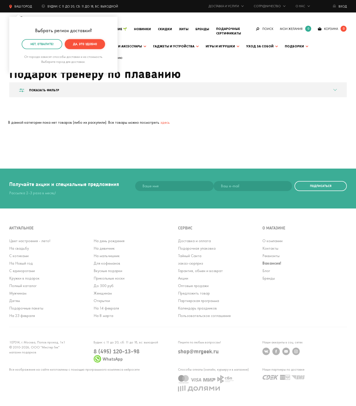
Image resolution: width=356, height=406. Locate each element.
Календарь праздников (197, 308)
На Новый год (21, 263)
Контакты (270, 248)
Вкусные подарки (108, 270)
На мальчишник (107, 255)
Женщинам (103, 293)
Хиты (183, 29)
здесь (165, 122)
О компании (272, 240)
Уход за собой (260, 46)
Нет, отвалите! (42, 44)
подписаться (320, 186)
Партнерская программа (198, 300)
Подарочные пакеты (26, 308)
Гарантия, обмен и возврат (200, 270)
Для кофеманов (107, 263)
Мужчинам (17, 293)
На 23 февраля (22, 315)
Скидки (165, 29)
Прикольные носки (109, 278)
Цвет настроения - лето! (29, 240)
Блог (266, 270)
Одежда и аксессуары (122, 46)
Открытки (102, 300)
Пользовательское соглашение (204, 315)
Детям (14, 300)
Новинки (142, 29)
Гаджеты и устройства (173, 46)
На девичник (104, 248)
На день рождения (109, 240)
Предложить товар (194, 293)
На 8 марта (103, 315)
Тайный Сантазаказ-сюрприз (190, 259)
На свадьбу (19, 248)
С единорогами (22, 270)
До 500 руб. (104, 285)
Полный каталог (23, 285)
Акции (183, 278)
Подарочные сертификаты (228, 31)
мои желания (291, 29)
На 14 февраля (106, 308)
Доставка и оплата (194, 240)
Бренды (202, 29)
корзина (331, 29)
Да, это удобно (85, 44)
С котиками (19, 255)
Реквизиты (271, 255)
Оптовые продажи (193, 285)
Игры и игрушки (220, 46)
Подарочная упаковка (197, 248)
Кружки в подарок (24, 278)
